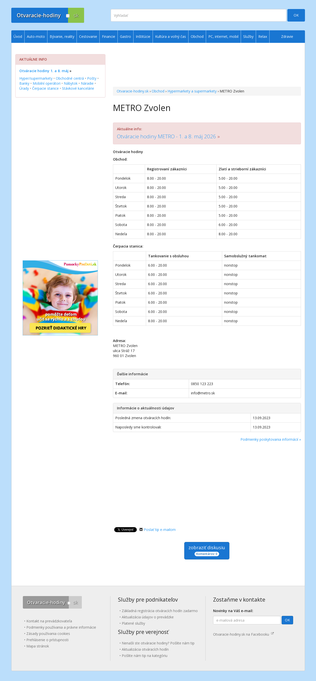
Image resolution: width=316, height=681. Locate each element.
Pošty (91, 78)
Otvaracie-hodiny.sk (133, 91)
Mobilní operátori (46, 83)
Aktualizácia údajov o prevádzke (148, 617)
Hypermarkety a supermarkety (192, 91)
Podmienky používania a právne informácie (61, 627)
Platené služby (133, 623)
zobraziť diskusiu (206, 550)
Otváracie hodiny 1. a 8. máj (44, 70)
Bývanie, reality (62, 36)
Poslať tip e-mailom (160, 529)
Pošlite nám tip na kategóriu (144, 655)
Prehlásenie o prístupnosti (47, 639)
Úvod (18, 36)
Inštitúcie (143, 36)
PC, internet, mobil (223, 36)
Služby (248, 36)
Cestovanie (88, 36)
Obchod (158, 91)
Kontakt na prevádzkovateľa (49, 621)
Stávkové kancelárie (78, 88)
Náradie (87, 83)
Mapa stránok (37, 646)
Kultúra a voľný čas (170, 36)
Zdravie (287, 36)
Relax (262, 36)
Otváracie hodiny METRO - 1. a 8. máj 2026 (166, 136)
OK (296, 15)
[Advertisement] (207, 65)
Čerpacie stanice (45, 88)
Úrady (24, 88)
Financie (108, 36)
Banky (24, 83)
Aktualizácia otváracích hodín (145, 649)
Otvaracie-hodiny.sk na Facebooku (243, 634)
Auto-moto (36, 36)
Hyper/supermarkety (35, 78)
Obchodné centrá (70, 78)
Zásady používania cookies (48, 633)
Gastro (125, 36)
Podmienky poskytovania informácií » (270, 439)
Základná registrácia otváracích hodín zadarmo (160, 610)
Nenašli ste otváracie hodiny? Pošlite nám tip (158, 643)
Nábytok (71, 83)
